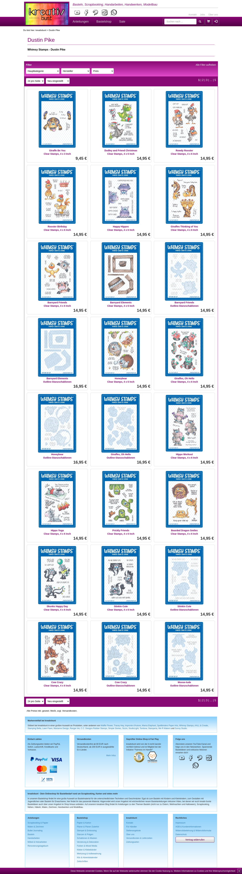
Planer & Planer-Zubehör (88, 827)
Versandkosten (69, 711)
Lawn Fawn (47, 728)
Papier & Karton (84, 823)
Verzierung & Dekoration (88, 842)
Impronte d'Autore (133, 725)
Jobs (202, 14)
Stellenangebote (133, 830)
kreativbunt (41, 30)
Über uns (213, 14)
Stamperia (152, 728)
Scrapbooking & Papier (38, 823)
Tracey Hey (119, 725)
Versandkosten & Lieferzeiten (139, 838)
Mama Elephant (149, 725)
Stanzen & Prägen (85, 834)
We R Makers (164, 728)
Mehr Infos (111, 755)
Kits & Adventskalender (87, 857)
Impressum (181, 823)
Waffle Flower (107, 725)
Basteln (31, 834)
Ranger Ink (75, 728)
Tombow (143, 728)
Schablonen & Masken (87, 838)
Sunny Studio (181, 728)
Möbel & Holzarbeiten (37, 842)
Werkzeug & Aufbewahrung (89, 853)
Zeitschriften (82, 861)
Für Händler (131, 827)
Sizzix (124, 728)
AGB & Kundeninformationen (188, 827)
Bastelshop (103, 21)
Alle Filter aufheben (206, 64)
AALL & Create (201, 725)
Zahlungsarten (132, 842)
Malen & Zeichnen (36, 827)
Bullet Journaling (35, 830)
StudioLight (134, 728)
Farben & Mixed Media (87, 846)
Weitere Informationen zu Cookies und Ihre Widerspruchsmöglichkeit (204, 871)
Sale (122, 21)
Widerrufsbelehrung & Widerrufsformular (193, 830)
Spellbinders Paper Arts (167, 725)
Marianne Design (61, 728)
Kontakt (192, 14)
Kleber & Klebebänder (87, 850)
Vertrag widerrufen (195, 839)
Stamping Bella (34, 728)
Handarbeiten (34, 838)
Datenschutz (181, 834)
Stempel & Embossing (87, 830)
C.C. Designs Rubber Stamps (94, 728)
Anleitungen (81, 21)
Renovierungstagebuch (38, 846)
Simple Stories (114, 728)
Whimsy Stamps (186, 725)
